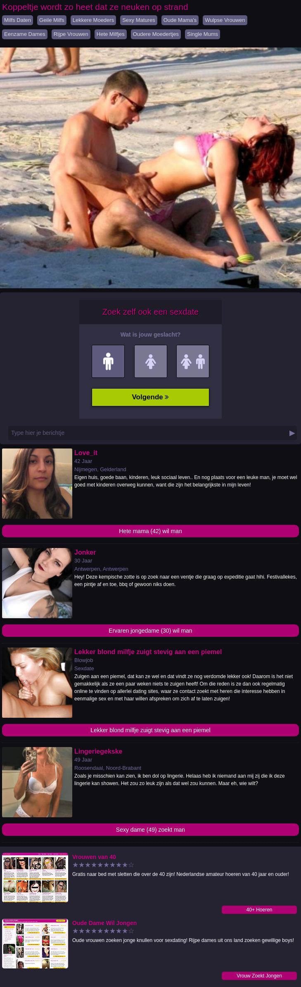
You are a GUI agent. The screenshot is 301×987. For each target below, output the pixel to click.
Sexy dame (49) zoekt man (150, 829)
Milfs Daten (17, 20)
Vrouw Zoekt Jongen (259, 976)
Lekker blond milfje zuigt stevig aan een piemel (150, 730)
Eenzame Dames (24, 34)
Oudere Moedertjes (156, 34)
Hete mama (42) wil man (150, 531)
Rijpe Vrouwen (71, 34)
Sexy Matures (138, 20)
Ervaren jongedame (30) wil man (150, 630)
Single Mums (202, 34)
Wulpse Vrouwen (225, 20)
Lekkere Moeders (93, 20)
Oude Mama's (180, 20)
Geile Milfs (51, 20)
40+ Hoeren (259, 910)
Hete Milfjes (111, 34)
